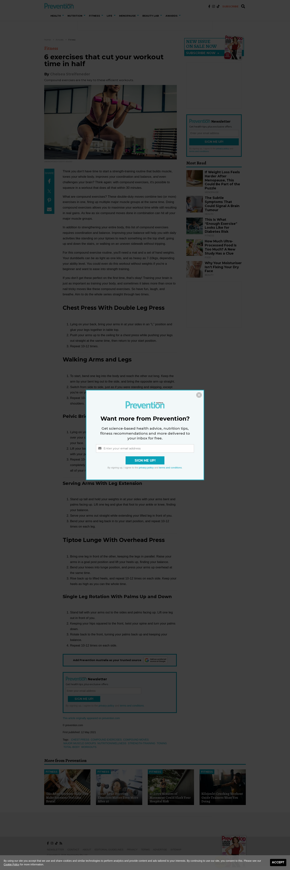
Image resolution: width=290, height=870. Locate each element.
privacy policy (146, 467)
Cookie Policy (11, 864)
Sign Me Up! (145, 461)
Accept (278, 862)
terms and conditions (170, 467)
